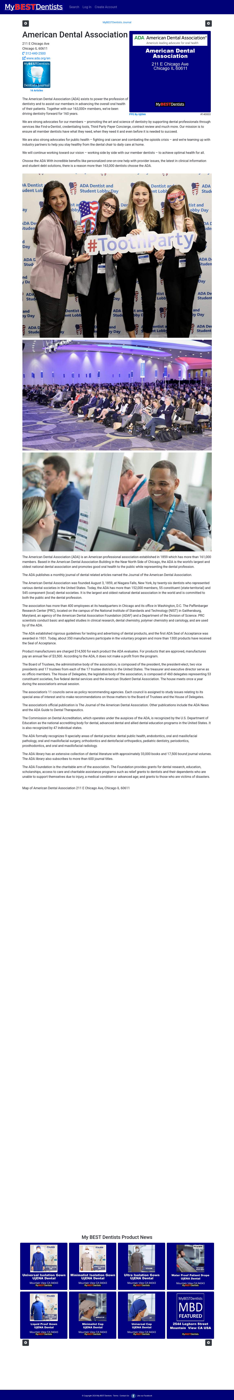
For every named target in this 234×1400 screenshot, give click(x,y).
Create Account (106, 7)
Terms (115, 1396)
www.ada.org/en (36, 58)
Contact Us (124, 1396)
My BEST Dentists (104, 1396)
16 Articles (36, 90)
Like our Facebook (141, 1396)
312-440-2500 (34, 53)
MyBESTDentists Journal (117, 22)
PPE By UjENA (137, 114)
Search (74, 7)
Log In (86, 7)
